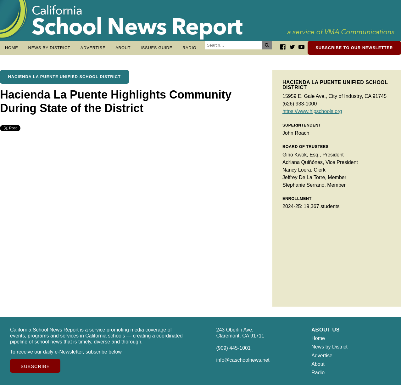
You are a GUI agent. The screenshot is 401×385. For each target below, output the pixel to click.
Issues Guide (156, 47)
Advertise (93, 47)
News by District (49, 47)
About (123, 47)
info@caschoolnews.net (243, 360)
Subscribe (35, 366)
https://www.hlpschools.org (312, 111)
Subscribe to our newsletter (354, 47)
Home (11, 47)
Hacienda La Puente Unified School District (64, 76)
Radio (189, 47)
